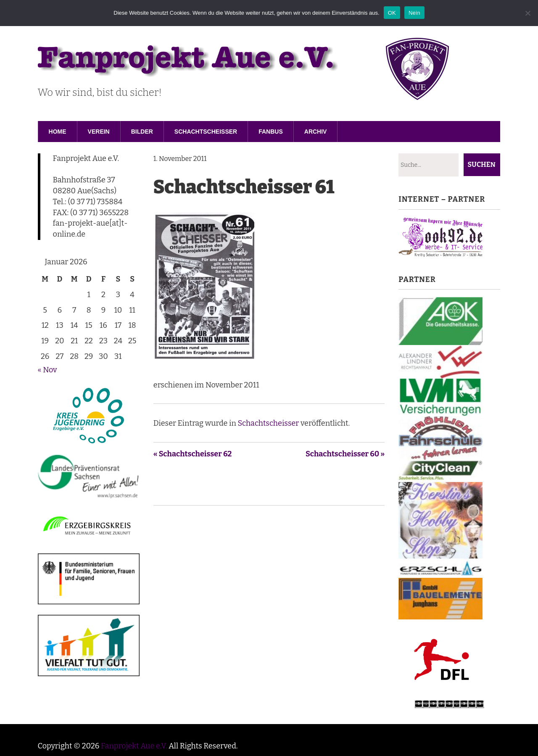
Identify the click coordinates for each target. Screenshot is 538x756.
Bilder (142, 131)
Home (57, 131)
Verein (99, 131)
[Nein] (527, 13)
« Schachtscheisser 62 (192, 453)
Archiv (315, 131)
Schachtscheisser (205, 131)
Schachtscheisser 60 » (345, 453)
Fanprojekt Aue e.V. (134, 746)
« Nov (47, 369)
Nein (414, 13)
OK (392, 13)
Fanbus (270, 131)
